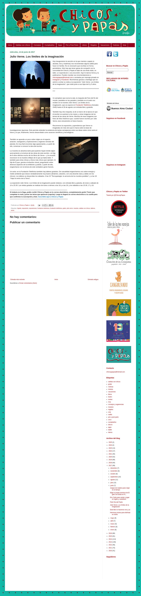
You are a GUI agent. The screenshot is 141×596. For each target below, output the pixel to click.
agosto (112, 480)
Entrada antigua (93, 279)
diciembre (113, 468)
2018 (110, 463)
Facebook (65, 80)
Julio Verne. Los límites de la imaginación (119, 506)
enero (112, 530)
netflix (110, 414)
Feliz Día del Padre (116, 502)
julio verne (70, 208)
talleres (93, 208)
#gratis (19, 208)
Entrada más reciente (18, 279)
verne (12, 210)
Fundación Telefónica (83, 105)
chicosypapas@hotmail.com (63, 77)
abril (112, 521)
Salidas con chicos (23, 45)
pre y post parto (113, 417)
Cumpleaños (49, 45)
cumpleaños (112, 422)
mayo (112, 518)
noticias (110, 387)
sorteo (110, 399)
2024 (110, 445)
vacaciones (112, 392)
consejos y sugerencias (116, 404)
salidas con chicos (84, 208)
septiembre (114, 477)
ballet (110, 430)
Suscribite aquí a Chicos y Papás (50, 197)
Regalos (94, 45)
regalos (110, 409)
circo (109, 420)
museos (110, 407)
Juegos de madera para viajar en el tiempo (120, 489)
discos (110, 425)
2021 (110, 454)
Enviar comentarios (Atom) (28, 283)
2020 (110, 457)
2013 (110, 542)
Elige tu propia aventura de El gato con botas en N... (119, 493)
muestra (76, 208)
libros (110, 394)
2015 (110, 536)
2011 (110, 548)
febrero (113, 527)
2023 (110, 448)
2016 (110, 533)
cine (109, 412)
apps (109, 427)
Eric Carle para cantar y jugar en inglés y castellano (119, 498)
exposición (25, 208)
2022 (110, 451)
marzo (112, 524)
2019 (110, 460)
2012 (110, 545)
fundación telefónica (56, 208)
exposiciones (33, 208)
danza (110, 432)
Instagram (56, 80)
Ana (124, 45)
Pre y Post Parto (72, 45)
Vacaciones (105, 45)
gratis (64, 208)
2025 (110, 442)
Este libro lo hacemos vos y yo (120, 510)
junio (112, 485)
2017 (110, 465)
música (110, 389)
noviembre (114, 471)
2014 (110, 539)
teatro (110, 397)
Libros (84, 45)
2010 (110, 551)
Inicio (10, 45)
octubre (113, 474)
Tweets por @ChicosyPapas (115, 195)
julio (112, 483)
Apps (60, 45)
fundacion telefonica (43, 208)
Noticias (116, 45)
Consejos (37, 45)
